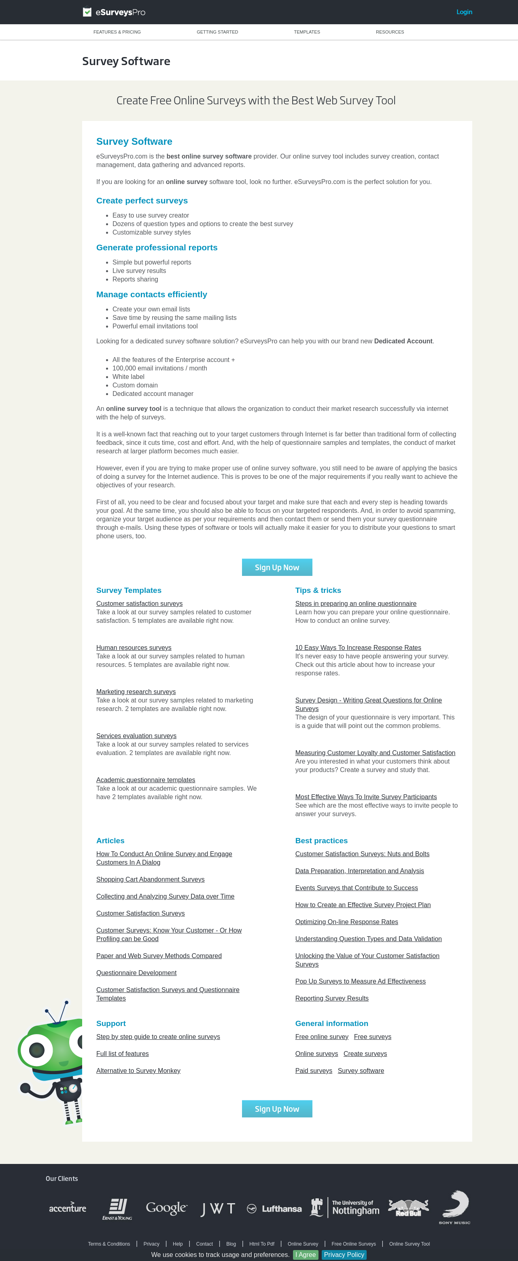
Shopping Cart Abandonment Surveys (150, 879)
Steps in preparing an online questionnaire (356, 603)
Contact (204, 1244)
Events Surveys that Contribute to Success (356, 887)
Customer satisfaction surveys (139, 603)
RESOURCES (390, 32)
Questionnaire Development (136, 972)
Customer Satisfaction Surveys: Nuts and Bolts (362, 854)
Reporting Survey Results (332, 998)
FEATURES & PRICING (117, 32)
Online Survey (303, 1244)
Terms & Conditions (109, 1244)
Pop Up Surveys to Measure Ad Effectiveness (360, 981)
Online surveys (316, 1053)
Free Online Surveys (354, 1244)
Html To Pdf (261, 1244)
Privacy (151, 1244)
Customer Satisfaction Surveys (140, 913)
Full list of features (122, 1053)
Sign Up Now (277, 567)
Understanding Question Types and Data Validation (368, 938)
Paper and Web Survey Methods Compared (159, 955)
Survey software (361, 1070)
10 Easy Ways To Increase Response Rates (358, 647)
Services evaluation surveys (136, 735)
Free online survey (322, 1036)
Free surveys (372, 1036)
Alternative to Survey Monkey (138, 1070)
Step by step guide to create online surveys (158, 1036)
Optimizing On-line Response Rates (346, 921)
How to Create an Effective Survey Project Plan (363, 904)
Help (178, 1244)
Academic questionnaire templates (145, 779)
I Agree (305, 1254)
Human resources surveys (134, 647)
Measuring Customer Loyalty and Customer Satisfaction (375, 752)
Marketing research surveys (136, 691)
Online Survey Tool (409, 1244)
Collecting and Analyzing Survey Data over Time (165, 896)
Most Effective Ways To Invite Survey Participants (366, 796)
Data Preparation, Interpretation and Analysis (359, 870)
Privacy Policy (344, 1254)
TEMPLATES (307, 32)
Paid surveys (314, 1070)
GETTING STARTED (217, 32)
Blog (231, 1244)
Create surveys (365, 1053)
